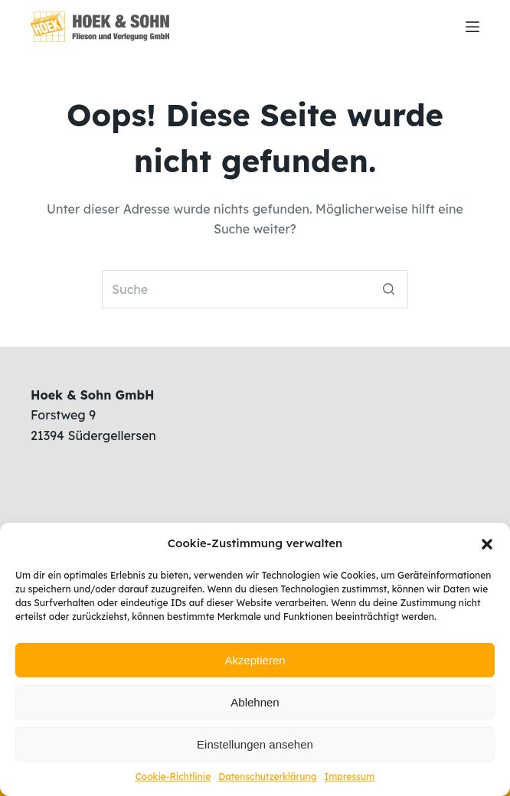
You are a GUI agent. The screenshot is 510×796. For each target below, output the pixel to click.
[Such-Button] (389, 289)
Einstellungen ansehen (255, 744)
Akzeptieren (254, 660)
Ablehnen (254, 702)
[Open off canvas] (472, 27)
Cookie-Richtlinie (173, 776)
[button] (487, 544)
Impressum (350, 776)
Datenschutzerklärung (267, 776)
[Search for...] (255, 289)
